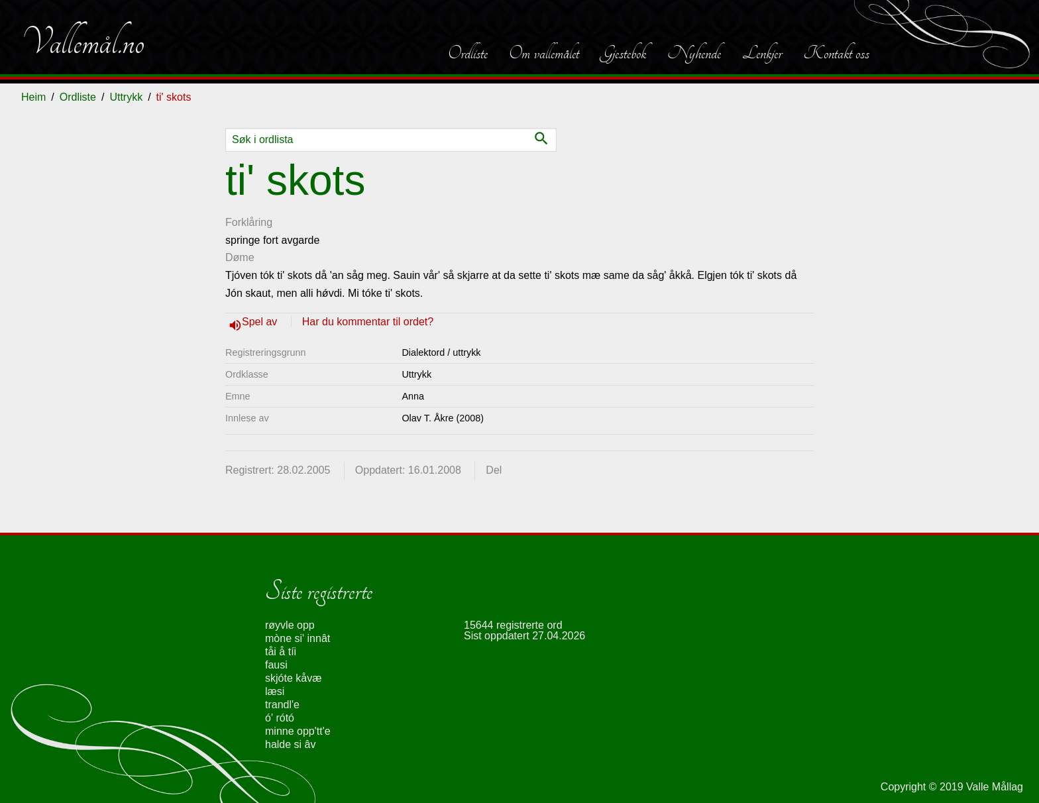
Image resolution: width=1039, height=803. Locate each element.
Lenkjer (762, 53)
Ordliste (468, 53)
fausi (276, 664)
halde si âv (290, 744)
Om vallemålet (544, 53)
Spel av (261, 321)
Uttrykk (125, 97)
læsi (274, 691)
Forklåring (248, 222)
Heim (33, 97)
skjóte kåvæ (293, 678)
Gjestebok (623, 53)
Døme (239, 257)
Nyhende (694, 53)
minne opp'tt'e (298, 731)
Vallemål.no (82, 42)
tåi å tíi (280, 651)
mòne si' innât (297, 638)
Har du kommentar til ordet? (367, 321)
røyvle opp (290, 625)
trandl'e (282, 704)
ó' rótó (279, 717)
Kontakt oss (836, 53)
